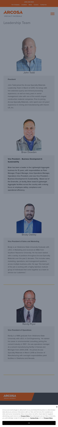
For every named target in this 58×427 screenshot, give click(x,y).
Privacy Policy (25, 416)
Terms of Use (34, 418)
